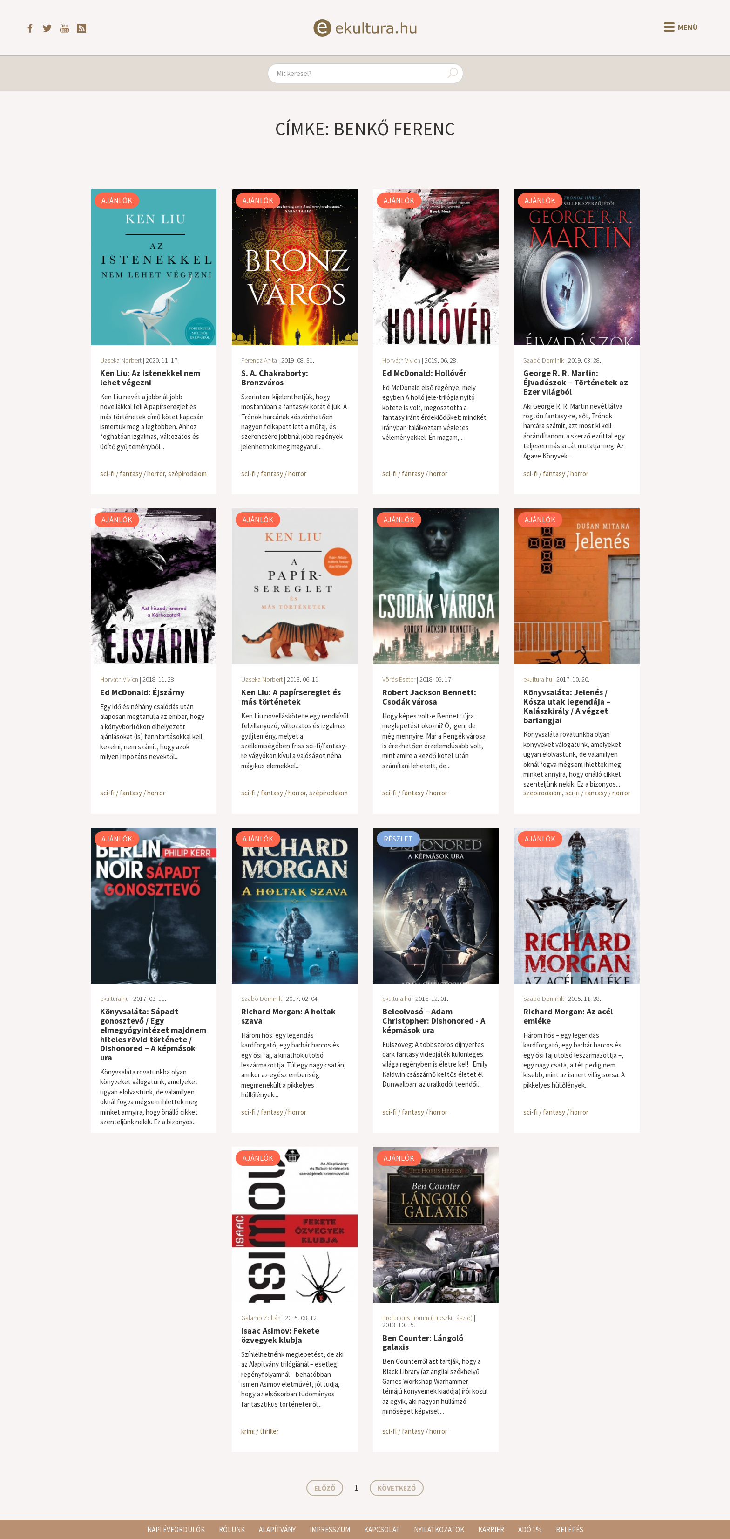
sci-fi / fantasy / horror (132, 473)
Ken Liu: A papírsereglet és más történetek (291, 697)
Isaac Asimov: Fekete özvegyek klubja (280, 1335)
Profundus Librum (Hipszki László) (427, 1317)
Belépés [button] (569, 1529)
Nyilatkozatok (439, 1529)
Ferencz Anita (259, 360)
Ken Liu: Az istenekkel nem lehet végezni (150, 378)
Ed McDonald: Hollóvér (424, 373)
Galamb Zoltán (261, 1317)
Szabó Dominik (543, 360)
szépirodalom (187, 473)
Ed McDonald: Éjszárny (142, 692)
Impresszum (330, 1529)
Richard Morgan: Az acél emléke (568, 1016)
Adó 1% (530, 1529)
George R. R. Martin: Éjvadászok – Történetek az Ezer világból (575, 382)
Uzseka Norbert (121, 360)
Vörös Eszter (398, 679)
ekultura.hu (537, 679)
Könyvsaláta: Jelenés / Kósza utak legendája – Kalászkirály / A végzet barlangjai (567, 706)
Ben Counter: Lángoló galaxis (422, 1343)
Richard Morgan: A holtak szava (288, 1016)
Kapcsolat (382, 1529)
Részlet (398, 838)
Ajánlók (116, 200)
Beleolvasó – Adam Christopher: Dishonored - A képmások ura (433, 1020)
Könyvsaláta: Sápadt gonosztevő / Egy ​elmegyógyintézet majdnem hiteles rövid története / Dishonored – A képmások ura (153, 1034)
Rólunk (232, 1529)
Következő (397, 1488)
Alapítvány (277, 1529)
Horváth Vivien (401, 360)
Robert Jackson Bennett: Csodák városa (429, 697)
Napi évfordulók (176, 1529)
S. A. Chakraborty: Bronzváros (274, 378)
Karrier (491, 1529)
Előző (324, 1488)
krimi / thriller (260, 1431)
